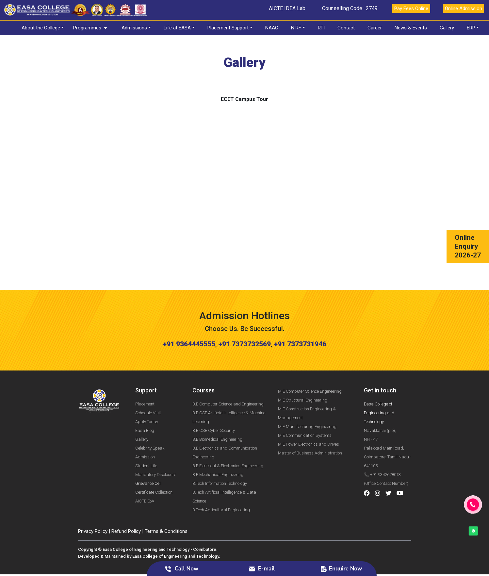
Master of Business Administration (310, 424)
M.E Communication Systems (305, 407)
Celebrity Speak (149, 420)
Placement (145, 375)
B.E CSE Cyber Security (213, 402)
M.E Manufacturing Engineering (307, 398)
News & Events (411, 28)
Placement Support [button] (228, 28)
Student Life (146, 437)
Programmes (87, 28)
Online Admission (463, 8)
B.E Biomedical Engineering (217, 411)
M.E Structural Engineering (302, 372)
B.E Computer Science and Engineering (228, 375)
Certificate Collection (153, 464)
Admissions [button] (134, 28)
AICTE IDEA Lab (287, 8)
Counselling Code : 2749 (350, 8)
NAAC (271, 28)
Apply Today (146, 393)
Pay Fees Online (411, 8)
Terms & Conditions (166, 503)
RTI (321, 28)
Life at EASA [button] (177, 28)
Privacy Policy (92, 503)
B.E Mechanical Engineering (217, 446)
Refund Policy (126, 503)
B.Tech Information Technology (219, 455)
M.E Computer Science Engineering (310, 363)
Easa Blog (144, 402)
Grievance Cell (148, 455)
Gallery (447, 28)
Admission (145, 428)
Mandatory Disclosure (155, 446)
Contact (346, 28)
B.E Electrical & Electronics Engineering (227, 437)
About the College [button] (41, 28)
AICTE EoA (144, 472)
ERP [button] (471, 28)
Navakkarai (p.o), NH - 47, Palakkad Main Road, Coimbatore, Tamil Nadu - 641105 (387, 420)
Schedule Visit (148, 384)
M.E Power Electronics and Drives (308, 416)
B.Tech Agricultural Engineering (221, 481)
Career (374, 28)
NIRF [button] (296, 28)
